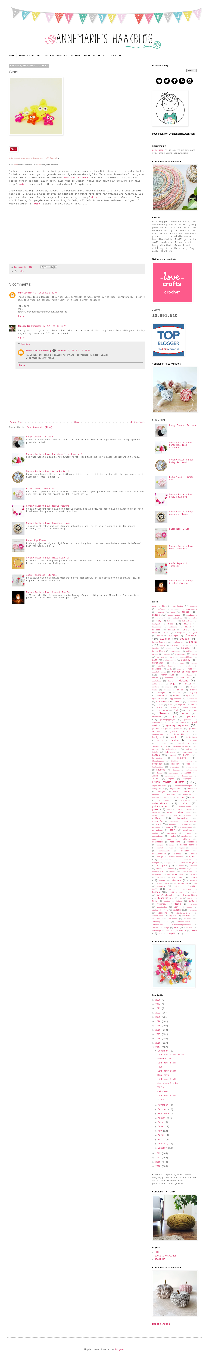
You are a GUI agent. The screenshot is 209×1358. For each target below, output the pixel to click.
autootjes (177, 618)
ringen (160, 845)
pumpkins (187, 830)
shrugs (160, 857)
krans (188, 764)
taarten (171, 889)
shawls (177, 854)
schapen (185, 851)
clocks (194, 663)
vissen (177, 910)
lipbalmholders (159, 786)
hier (38, 165)
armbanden (162, 618)
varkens (193, 904)
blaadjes (173, 636)
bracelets (188, 645)
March (162, 1139)
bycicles (175, 651)
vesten (189, 907)
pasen (155, 809)
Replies (25, 344)
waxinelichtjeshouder (181, 925)
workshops (156, 931)
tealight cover (176, 892)
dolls (188, 684)
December (163, 1051)
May (160, 1131)
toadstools (164, 898)
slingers (162, 865)
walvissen (172, 919)
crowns (155, 678)
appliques (191, 615)
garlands (191, 716)
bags (170, 624)
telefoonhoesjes (165, 895)
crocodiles (187, 675)
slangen (155, 863)
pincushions (182, 818)
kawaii (172, 755)
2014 (158, 1047)
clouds (188, 666)
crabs (189, 669)
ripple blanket (188, 845)
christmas (158, 663)
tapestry (187, 889)
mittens (171, 795)
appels (185, 612)
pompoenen (187, 824)
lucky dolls (158, 789)
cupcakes (169, 678)
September (164, 1114)
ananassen (191, 609)
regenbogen (158, 842)
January (163, 1148)
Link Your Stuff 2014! (170, 1054)
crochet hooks (159, 672)
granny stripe (159, 729)
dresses (167, 690)
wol (176, 928)
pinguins (174, 821)
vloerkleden (157, 916)
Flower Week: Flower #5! (40, 489)
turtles (193, 901)
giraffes (170, 723)
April (162, 1135)
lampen (188, 773)
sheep (194, 854)
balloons (173, 627)
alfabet (161, 609)
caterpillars (186, 657)
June (161, 1126)
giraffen (156, 723)
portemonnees (185, 827)
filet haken (162, 711)
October (163, 1109)
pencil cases (185, 810)
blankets (191, 635)
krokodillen (157, 767)
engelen (181, 705)
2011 (158, 1162)
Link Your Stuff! (167, 1063)
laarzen (176, 770)
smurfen (193, 866)
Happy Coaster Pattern (39, 437)
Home (77, 422)
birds (160, 636)
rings (171, 845)
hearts (173, 737)
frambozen (156, 717)
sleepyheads (170, 863)
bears (186, 630)
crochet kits (166, 675)
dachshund (156, 681)
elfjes (160, 705)
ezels (159, 708)
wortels (170, 931)
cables (189, 651)
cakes (194, 654)
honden (175, 740)
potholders (158, 830)
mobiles (155, 798)
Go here (96, 197)
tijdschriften (189, 895)
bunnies (185, 648)
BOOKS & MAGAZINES (29, 56)
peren (169, 812)
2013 (158, 1153)
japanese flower (180, 746)
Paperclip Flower (36, 540)
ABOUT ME (116, 56)
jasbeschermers (172, 749)
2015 (158, 1043)
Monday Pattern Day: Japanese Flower (48, 523)
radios (155, 833)
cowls (169, 669)
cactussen (180, 654)
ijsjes (163, 743)
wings (166, 928)
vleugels (193, 910)
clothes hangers (166, 666)
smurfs (159, 869)
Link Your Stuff (168, 782)
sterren (176, 880)
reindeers (175, 842)
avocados (193, 618)
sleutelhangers (189, 863)
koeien (189, 761)
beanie (171, 630)
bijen (194, 633)
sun (195, 884)
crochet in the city (184, 672)
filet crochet (190, 708)
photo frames (159, 815)
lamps (155, 776)
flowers (163, 713)
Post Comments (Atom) (39, 427)
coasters (156, 669)
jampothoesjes (159, 746)
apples (156, 615)
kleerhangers (158, 761)
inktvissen (183, 743)
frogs (172, 716)
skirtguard (165, 860)
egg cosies (158, 699)
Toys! (160, 1067)
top (180, 898)
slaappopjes (185, 860)
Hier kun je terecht (77, 177)
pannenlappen (185, 807)
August (162, 1118)
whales (155, 928)
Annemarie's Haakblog (38, 350)
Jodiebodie (24, 326)
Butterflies (164, 1058)
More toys (163, 1075)
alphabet (175, 609)
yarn (194, 930)
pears (169, 810)
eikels (178, 702)
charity (185, 660)
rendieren (191, 842)
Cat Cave (162, 1091)
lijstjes (187, 779)
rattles (186, 839)
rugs (171, 848)
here (16, 165)
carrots (160, 657)
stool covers (163, 884)
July (161, 1122)
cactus (167, 654)
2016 (164, 606)
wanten (187, 919)
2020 (158, 1021)
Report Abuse (161, 1324)
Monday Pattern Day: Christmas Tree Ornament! (54, 454)
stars (193, 877)
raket (188, 833)
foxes (185, 713)
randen (173, 836)
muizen (23, 184)
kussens (160, 770)
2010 (158, 1166)
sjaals (193, 856)
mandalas (192, 789)
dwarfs (193, 690)
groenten (178, 729)
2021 (158, 1017)
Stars (160, 1100)
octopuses (164, 801)
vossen (186, 916)
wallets (156, 919)
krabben (175, 764)
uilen (177, 904)
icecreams (192, 740)
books (193, 642)
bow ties (174, 645)
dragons (168, 687)
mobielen (187, 795)
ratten (169, 839)
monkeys (167, 798)
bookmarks (178, 642)
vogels (172, 916)
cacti (155, 654)
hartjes (156, 737)
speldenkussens (175, 874)
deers (170, 681)
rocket (160, 848)
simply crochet (176, 857)
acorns (193, 606)
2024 (158, 1004)
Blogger (119, 1349)
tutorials (162, 904)
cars (172, 657)
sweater (161, 886)
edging (193, 693)
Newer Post (16, 422)
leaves (155, 779)
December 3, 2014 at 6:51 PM (73, 350)
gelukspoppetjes (167, 720)
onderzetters (159, 803)
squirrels (177, 877)
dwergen (162, 693)
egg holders (175, 699)
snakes (171, 869)
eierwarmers (162, 702)
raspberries (186, 836)
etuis (194, 705)
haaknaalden (157, 734)
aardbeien (178, 606)
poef (158, 824)
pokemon (172, 824)
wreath (182, 931)
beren (166, 632)
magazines (175, 789)
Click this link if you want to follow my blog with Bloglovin (33, 158)
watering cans (160, 922)
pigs (175, 815)
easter (176, 692)
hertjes (160, 740)
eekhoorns (162, 696)
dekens (183, 680)
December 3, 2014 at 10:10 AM (48, 326)
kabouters (170, 752)
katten (156, 755)
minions (155, 795)
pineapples (158, 821)
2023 (158, 1008)
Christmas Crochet (168, 1083)
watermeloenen (183, 922)
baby (159, 621)
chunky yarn (178, 663)
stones (193, 880)
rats (154, 839)
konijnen (157, 764)
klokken (174, 761)
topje (189, 898)
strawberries (181, 883)
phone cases (184, 812)
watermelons (157, 925)
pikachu (187, 815)
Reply (21, 316)
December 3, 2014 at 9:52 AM (40, 293)
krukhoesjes (191, 767)
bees (154, 633)
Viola (160, 1087)
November (163, 1105)
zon (159, 934)
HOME (11, 56)
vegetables (162, 907)
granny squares (177, 725)
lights (171, 779)
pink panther (190, 821)
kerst (186, 755)
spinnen (160, 878)
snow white (187, 872)
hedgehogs (191, 737)
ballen (187, 624)
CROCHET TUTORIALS (56, 56)
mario (175, 792)
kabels (155, 752)
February (163, 1144)
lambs (159, 773)
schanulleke (164, 851)
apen (173, 612)
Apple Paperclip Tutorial (41, 575)
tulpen (179, 901)
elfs (170, 705)
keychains (157, 758)
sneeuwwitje (157, 872)
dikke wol (157, 684)
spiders (193, 875)
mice (37, 204)
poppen (169, 827)
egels (189, 696)
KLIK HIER (158, 150)
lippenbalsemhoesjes (182, 786)
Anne (20, 293)
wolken (189, 928)
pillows (156, 818)
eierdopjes (191, 699)
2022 (158, 1013)
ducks (180, 690)
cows (179, 669)
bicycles (181, 633)
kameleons (187, 752)
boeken (184, 638)
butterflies (158, 651)
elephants (192, 702)
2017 (158, 1034)
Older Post (137, 422)
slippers (180, 866)
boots (162, 645)
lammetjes (173, 773)
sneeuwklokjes (185, 869)
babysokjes (187, 621)
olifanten (185, 801)
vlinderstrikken (183, 913)
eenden (176, 696)
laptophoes (187, 776)
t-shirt (176, 886)
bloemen (165, 638)
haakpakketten (181, 734)
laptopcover (170, 776)
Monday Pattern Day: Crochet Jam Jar (48, 592)
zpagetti (172, 933)
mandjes (161, 792)
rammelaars (158, 836)
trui (154, 901)
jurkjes (188, 749)
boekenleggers (159, 642)
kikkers (181, 758)
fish (175, 710)
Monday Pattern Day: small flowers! (47, 558)
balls (188, 627)
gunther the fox (180, 732)
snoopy (172, 872)
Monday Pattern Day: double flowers (47, 506)
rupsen (194, 848)
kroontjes (174, 767)
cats (154, 660)
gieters (187, 720)
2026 (158, 1000)
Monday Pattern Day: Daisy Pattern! (47, 471)
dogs (172, 684)
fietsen (172, 707)
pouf (172, 830)
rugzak (182, 848)
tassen (156, 892)
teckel (194, 892)
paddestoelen (159, 806)
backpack (156, 624)
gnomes (182, 722)
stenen (162, 881)
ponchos (156, 827)
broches (155, 648)
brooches (170, 648)
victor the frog (160, 910)
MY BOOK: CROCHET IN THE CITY (89, 56)
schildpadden (159, 854)
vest (176, 907)
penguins (156, 812)
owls (184, 803)
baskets (156, 630)
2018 (158, 1030)
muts (194, 798)
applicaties (174, 615)
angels (161, 612)
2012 (154, 606)
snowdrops (156, 875)
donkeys (155, 687)
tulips (167, 901)
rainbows (171, 833)
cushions (184, 678)
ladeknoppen (191, 770)
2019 (158, 1026)
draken (182, 687)
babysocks (172, 621)
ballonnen (156, 627)
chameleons (170, 660)
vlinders (162, 913)
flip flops (191, 711)
